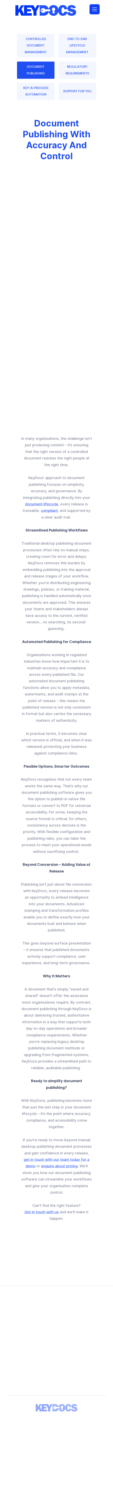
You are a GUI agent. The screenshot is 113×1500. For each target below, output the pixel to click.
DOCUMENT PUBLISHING (36, 73)
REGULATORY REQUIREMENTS (77, 73)
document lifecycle (41, 510)
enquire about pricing (59, 1172)
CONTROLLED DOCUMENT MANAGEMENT (36, 48)
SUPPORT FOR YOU (77, 94)
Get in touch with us (42, 1218)
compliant (49, 517)
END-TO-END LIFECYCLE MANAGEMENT (77, 48)
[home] (44, 9)
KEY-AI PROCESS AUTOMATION (35, 94)
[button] (95, 9)
